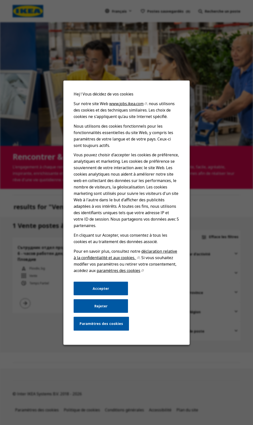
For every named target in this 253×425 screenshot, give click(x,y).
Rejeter (100, 306)
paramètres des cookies (118, 271)
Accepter (101, 289)
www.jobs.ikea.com (126, 105)
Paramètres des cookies (101, 324)
